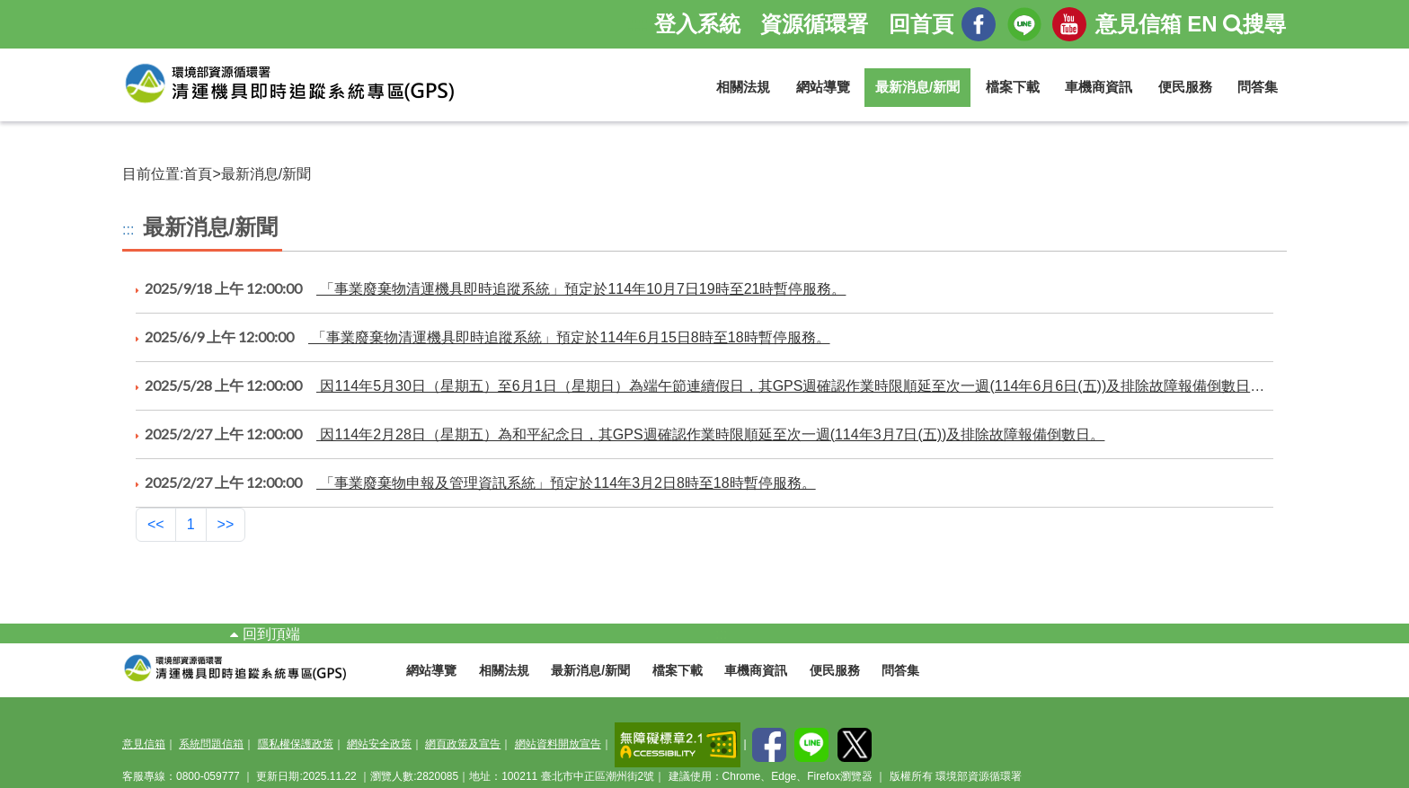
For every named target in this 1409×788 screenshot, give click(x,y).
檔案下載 (1013, 86)
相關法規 (743, 86)
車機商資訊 (1098, 86)
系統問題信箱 (211, 744)
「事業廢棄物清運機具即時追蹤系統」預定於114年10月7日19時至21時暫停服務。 (491, 288)
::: (128, 229)
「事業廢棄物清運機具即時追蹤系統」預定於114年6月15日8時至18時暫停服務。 (483, 337)
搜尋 (1254, 24)
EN (1202, 24)
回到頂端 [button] (264, 634)
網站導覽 (823, 86)
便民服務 (1185, 86)
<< (155, 524)
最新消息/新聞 (917, 86)
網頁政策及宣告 (463, 744)
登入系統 (697, 24)
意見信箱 (1138, 24)
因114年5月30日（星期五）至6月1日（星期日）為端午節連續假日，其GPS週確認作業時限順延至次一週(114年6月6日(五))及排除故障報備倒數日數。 (704, 385)
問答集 (1257, 86)
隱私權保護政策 (295, 744)
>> (226, 524)
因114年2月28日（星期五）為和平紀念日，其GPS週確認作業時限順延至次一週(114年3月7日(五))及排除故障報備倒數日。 (620, 434)
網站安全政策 (379, 744)
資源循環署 (814, 24)
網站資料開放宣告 (558, 744)
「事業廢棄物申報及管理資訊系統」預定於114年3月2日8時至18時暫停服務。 (476, 482)
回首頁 (921, 24)
